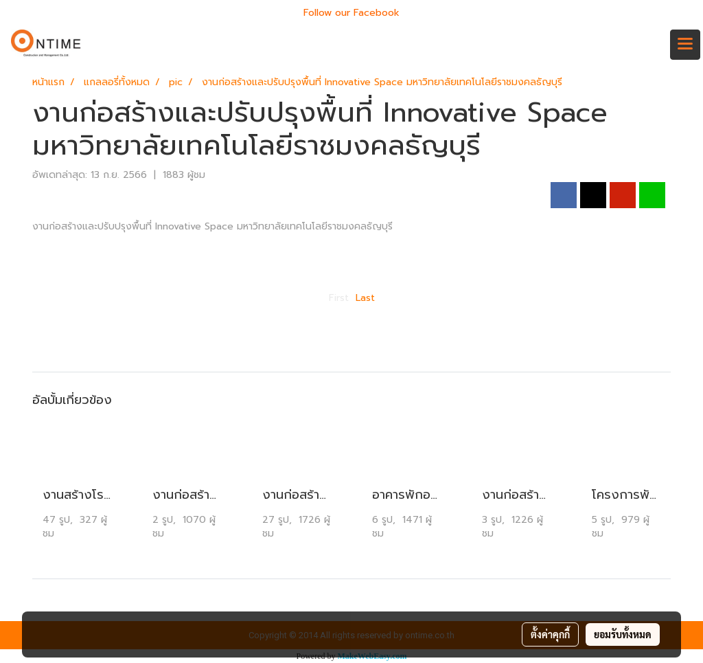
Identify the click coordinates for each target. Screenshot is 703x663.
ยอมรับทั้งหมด (623, 634)
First (339, 298)
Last (365, 298)
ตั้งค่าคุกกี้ (550, 634)
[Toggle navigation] (685, 45)
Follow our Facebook (351, 12)
